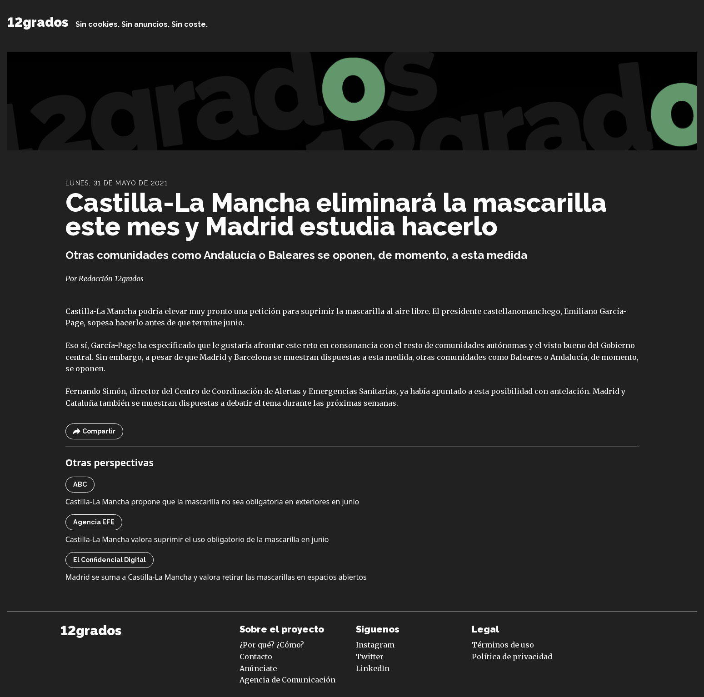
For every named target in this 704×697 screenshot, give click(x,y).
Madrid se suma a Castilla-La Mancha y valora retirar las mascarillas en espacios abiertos (216, 577)
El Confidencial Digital (109, 559)
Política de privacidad (512, 656)
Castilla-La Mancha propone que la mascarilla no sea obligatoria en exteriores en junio (212, 502)
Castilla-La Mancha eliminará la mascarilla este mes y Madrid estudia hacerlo (336, 214)
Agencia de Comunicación (287, 679)
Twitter (370, 656)
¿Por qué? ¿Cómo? (272, 644)
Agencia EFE (94, 522)
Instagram (375, 644)
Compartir (94, 431)
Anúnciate (258, 668)
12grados (37, 22)
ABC (80, 484)
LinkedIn (372, 668)
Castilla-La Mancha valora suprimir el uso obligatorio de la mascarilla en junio (197, 539)
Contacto (256, 656)
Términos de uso (503, 644)
